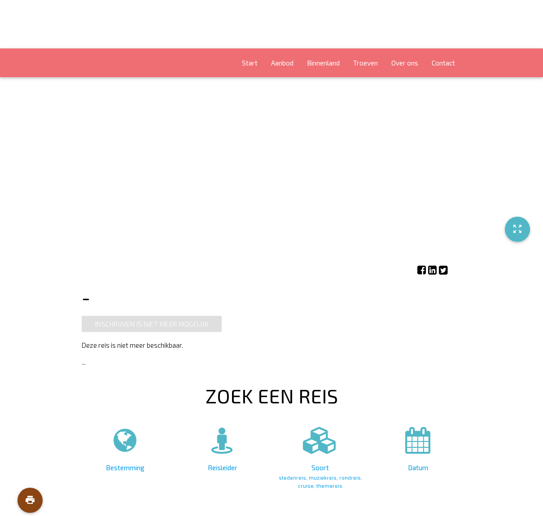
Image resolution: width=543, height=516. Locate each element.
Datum (418, 447)
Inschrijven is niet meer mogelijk (152, 324)
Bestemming (125, 447)
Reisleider (223, 447)
